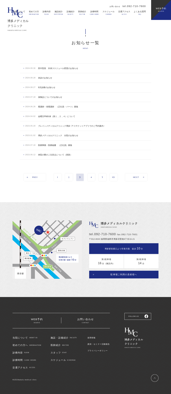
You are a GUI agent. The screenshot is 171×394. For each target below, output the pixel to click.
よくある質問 (140, 12)
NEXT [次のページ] (137, 175)
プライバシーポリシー (98, 349)
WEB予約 (161, 9)
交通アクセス (124, 12)
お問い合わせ (85, 319)
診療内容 (47, 12)
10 (114, 175)
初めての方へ (27, 342)
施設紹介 (58, 12)
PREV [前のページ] (33, 175)
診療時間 (94, 12)
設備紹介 (71, 12)
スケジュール (109, 12)
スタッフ (59, 349)
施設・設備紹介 (64, 335)
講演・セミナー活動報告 (99, 342)
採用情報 (92, 336)
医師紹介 (82, 12)
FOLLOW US (133, 314)
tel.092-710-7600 (134, 6)
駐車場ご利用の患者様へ (124, 272)
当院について (25, 335)
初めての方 (34, 12)
